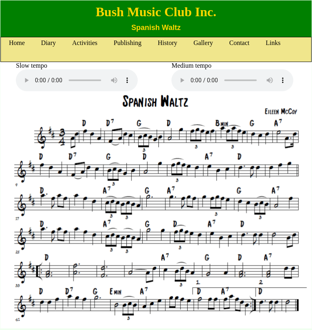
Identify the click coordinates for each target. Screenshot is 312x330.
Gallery (203, 42)
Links (273, 42)
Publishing (127, 42)
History (167, 42)
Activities (85, 42)
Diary (48, 42)
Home (17, 42)
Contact (239, 42)
